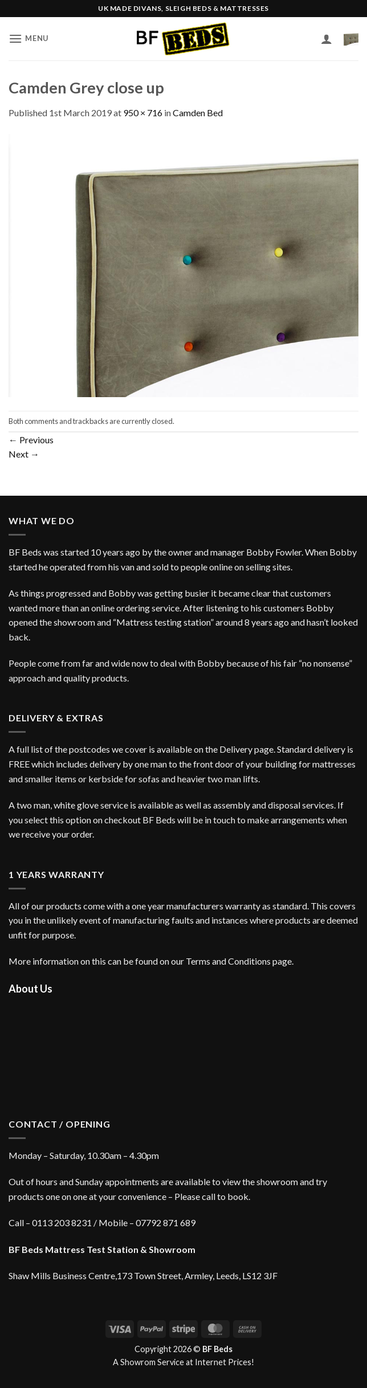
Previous (31, 439)
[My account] (326, 38)
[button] (28, 38)
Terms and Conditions (228, 961)
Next (24, 453)
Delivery (235, 749)
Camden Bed (198, 112)
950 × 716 (142, 112)
